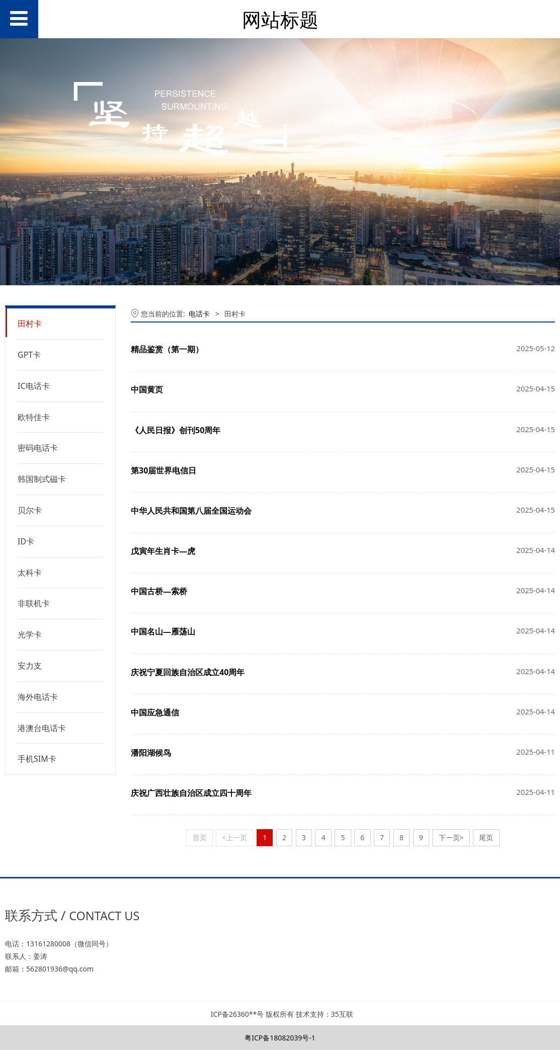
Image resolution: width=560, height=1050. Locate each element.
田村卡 (30, 323)
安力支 (30, 665)
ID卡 (26, 541)
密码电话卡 (38, 447)
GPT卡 (29, 354)
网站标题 (280, 19)
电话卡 (199, 313)
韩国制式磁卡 (42, 478)
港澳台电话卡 (42, 728)
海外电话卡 (38, 696)
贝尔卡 (30, 510)
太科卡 (30, 572)
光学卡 (30, 634)
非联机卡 (34, 603)
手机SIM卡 (37, 758)
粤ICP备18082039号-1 (280, 1037)
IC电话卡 (34, 385)
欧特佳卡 (34, 417)
